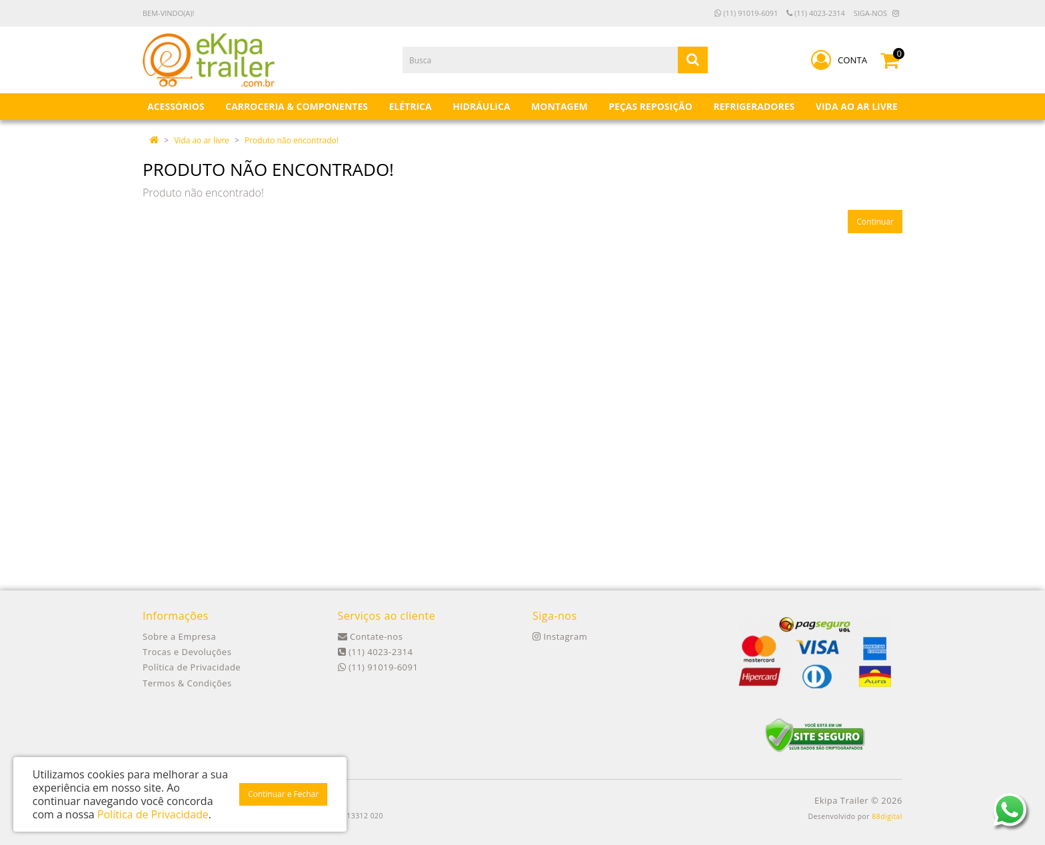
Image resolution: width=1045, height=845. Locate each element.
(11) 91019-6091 (746, 13)
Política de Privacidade (192, 667)
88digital (887, 816)
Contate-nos (370, 636)
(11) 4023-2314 (815, 13)
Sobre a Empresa (179, 636)
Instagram (559, 636)
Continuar (875, 221)
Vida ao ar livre (201, 140)
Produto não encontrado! (292, 140)
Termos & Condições (187, 683)
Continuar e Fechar (283, 794)
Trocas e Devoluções (187, 652)
